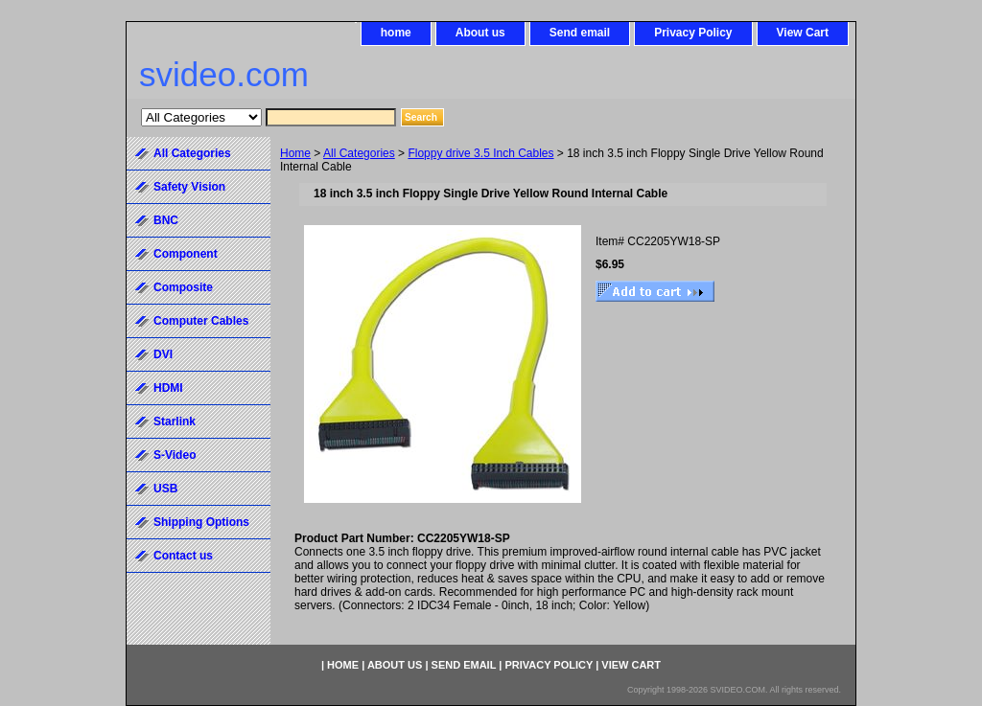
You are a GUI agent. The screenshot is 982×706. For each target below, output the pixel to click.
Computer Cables (200, 321)
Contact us (183, 555)
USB (165, 488)
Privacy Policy (693, 32)
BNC (165, 220)
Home (295, 153)
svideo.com (224, 74)
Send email (579, 32)
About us (480, 32)
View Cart (803, 32)
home (396, 32)
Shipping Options (201, 522)
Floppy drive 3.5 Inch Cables (480, 153)
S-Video (174, 455)
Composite (183, 287)
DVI (163, 354)
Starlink (174, 421)
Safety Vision (189, 187)
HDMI (168, 388)
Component (185, 254)
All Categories (359, 153)
